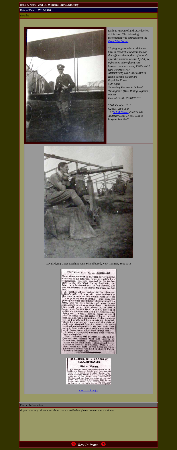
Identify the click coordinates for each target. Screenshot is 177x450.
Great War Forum (118, 41)
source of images (88, 390)
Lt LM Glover (121, 112)
